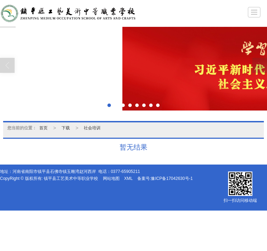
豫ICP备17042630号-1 (172, 178)
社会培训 (92, 128)
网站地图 (111, 178)
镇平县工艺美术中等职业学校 (71, 178)
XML (128, 178)
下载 (66, 128)
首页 (43, 128)
